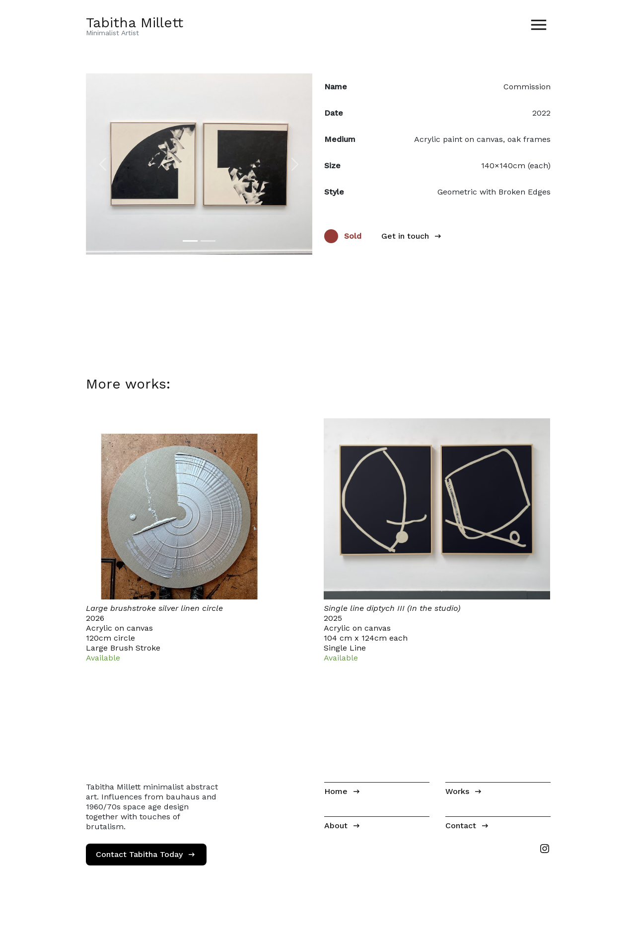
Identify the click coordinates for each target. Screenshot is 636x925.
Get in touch (405, 236)
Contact (460, 825)
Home (336, 791)
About (336, 825)
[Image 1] (190, 241)
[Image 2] (208, 241)
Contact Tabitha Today (139, 854)
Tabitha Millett (134, 22)
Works (457, 791)
